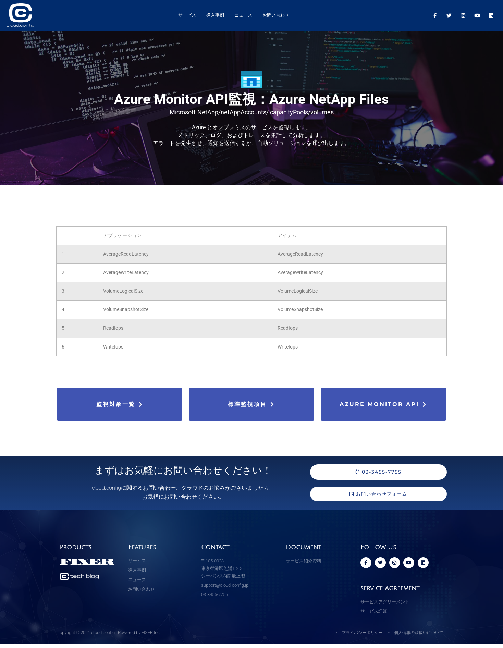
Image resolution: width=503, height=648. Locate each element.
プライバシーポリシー (356, 635)
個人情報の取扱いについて (416, 635)
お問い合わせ (275, 15)
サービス (187, 15)
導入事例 (215, 15)
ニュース (243, 15)
